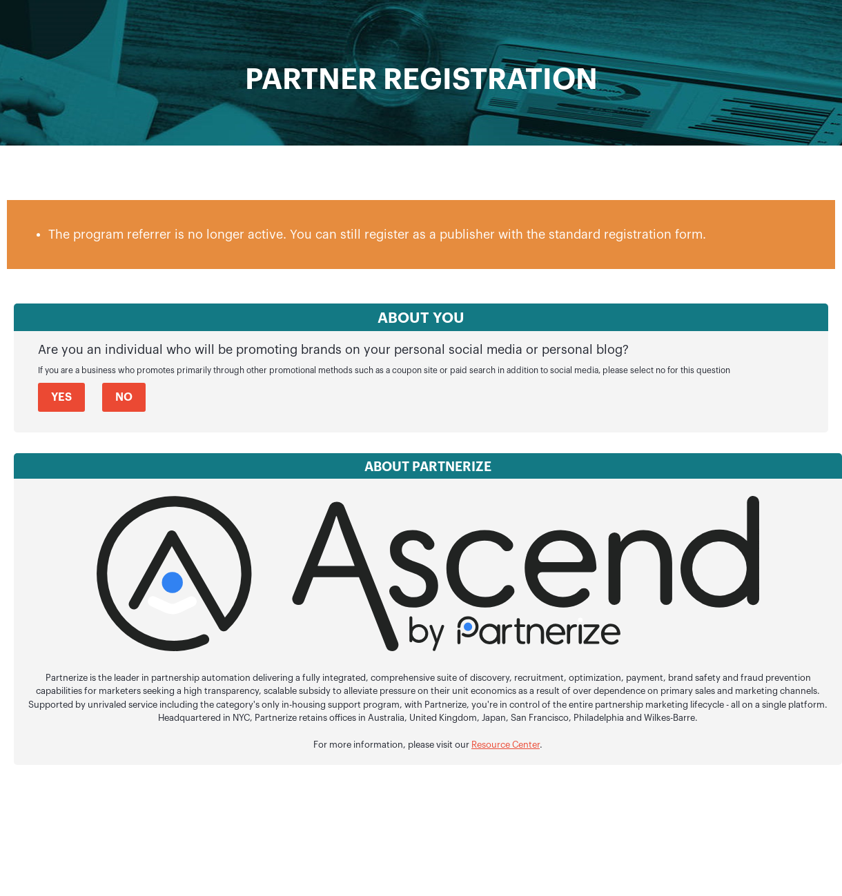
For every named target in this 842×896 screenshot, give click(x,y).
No (124, 397)
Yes (61, 397)
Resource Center (505, 744)
